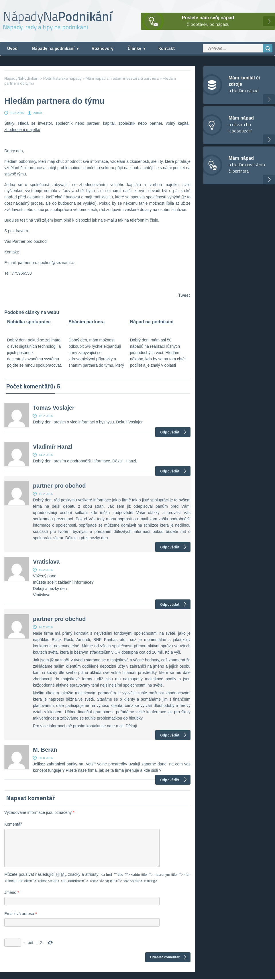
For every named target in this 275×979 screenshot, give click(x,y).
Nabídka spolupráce (29, 321)
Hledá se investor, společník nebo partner (58, 123)
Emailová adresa (20, 920)
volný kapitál (177, 123)
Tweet (184, 295)
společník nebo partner (140, 123)
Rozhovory (102, 48)
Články (134, 48)
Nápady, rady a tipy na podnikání (45, 27)
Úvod (12, 48)
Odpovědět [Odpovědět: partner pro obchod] (170, 547)
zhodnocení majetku (22, 129)
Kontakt (166, 48)
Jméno (11, 899)
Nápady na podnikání (53, 48)
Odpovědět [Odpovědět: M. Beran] (170, 780)
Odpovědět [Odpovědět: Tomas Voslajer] (170, 432)
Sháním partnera (86, 321)
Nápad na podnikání (152, 321)
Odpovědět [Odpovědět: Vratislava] (170, 604)
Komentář (13, 824)
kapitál (109, 123)
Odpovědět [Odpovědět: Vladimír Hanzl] (170, 471)
